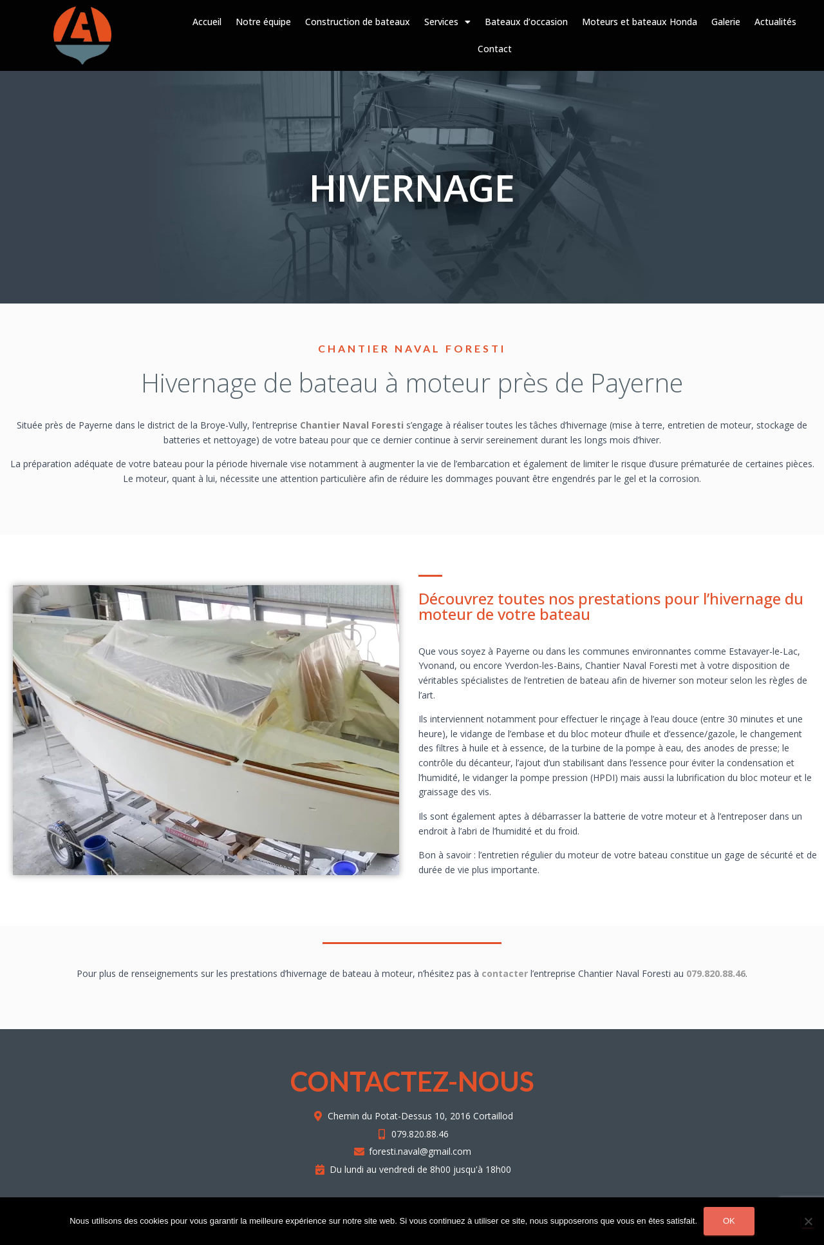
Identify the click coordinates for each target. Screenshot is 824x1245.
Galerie (725, 21)
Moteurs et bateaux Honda (639, 21)
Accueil (206, 21)
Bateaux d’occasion (526, 21)
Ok (729, 1221)
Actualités (775, 21)
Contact (495, 49)
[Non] (807, 1221)
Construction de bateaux (357, 21)
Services (447, 22)
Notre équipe (263, 21)
